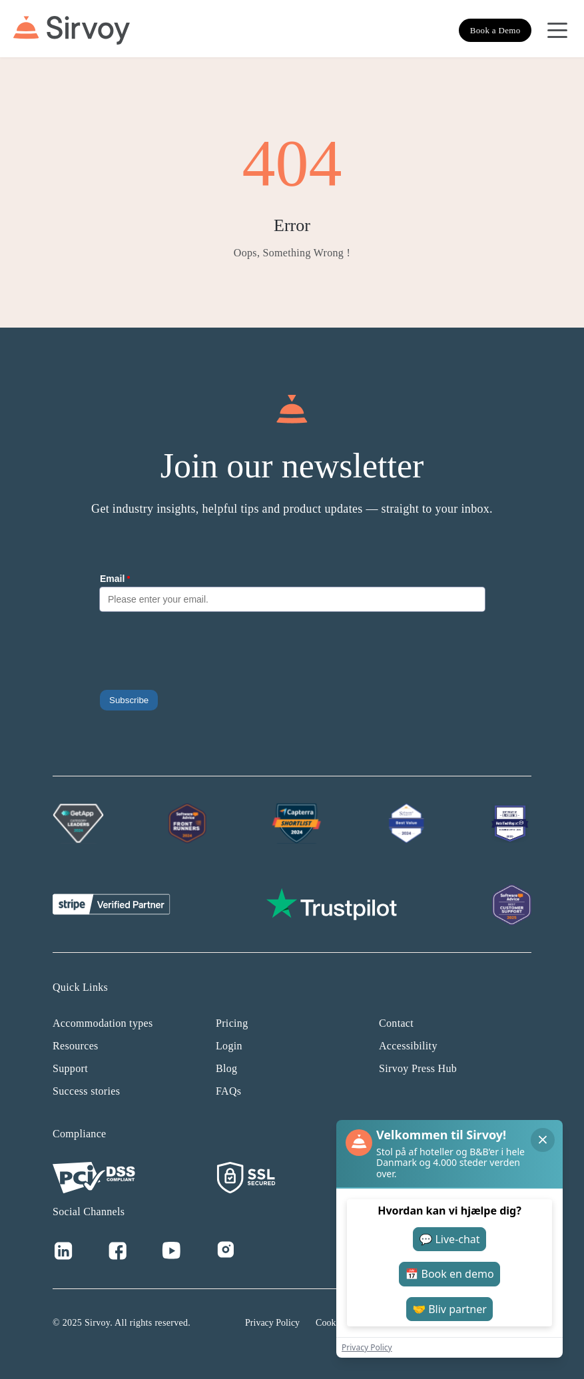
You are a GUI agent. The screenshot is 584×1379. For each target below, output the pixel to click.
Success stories (86, 1091)
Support (70, 1068)
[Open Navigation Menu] (557, 30)
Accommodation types (103, 1023)
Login (229, 1045)
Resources (76, 1045)
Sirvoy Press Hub (418, 1068)
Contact (396, 1023)
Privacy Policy (272, 1323)
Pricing (232, 1023)
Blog (226, 1068)
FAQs (228, 1091)
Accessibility (408, 1045)
